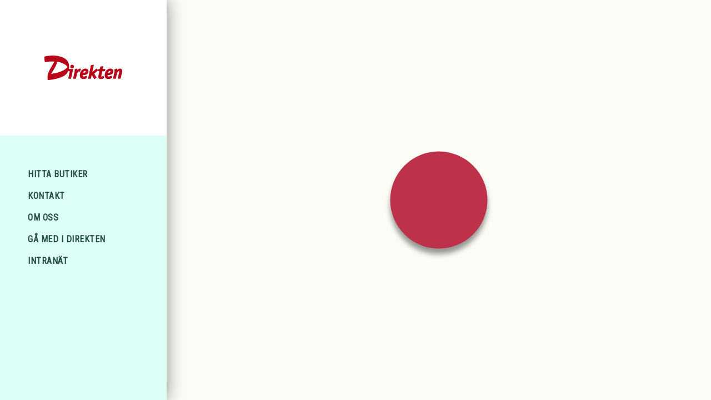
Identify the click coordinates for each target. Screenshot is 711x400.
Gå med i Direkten (67, 239)
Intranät (48, 261)
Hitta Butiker (58, 174)
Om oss (43, 217)
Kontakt (46, 196)
